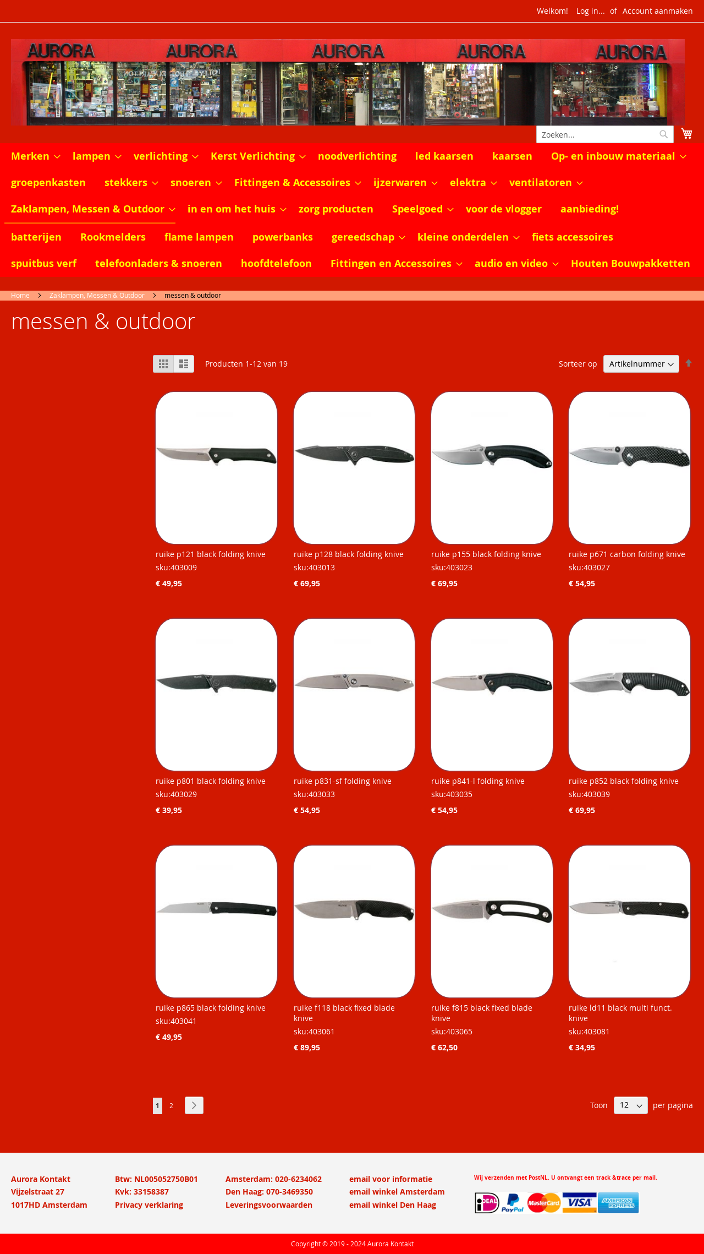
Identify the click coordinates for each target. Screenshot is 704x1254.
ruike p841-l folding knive (478, 781)
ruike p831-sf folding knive (343, 781)
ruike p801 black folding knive (211, 781)
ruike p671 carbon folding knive (627, 554)
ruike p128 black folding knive (349, 554)
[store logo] (352, 82)
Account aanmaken (658, 11)
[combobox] (605, 134)
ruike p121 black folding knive (211, 554)
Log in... (590, 11)
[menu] (352, 210)
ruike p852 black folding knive (624, 781)
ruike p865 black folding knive (211, 1007)
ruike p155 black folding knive (486, 554)
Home (20, 295)
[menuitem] (32, 156)
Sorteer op (578, 363)
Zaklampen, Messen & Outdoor (97, 295)
